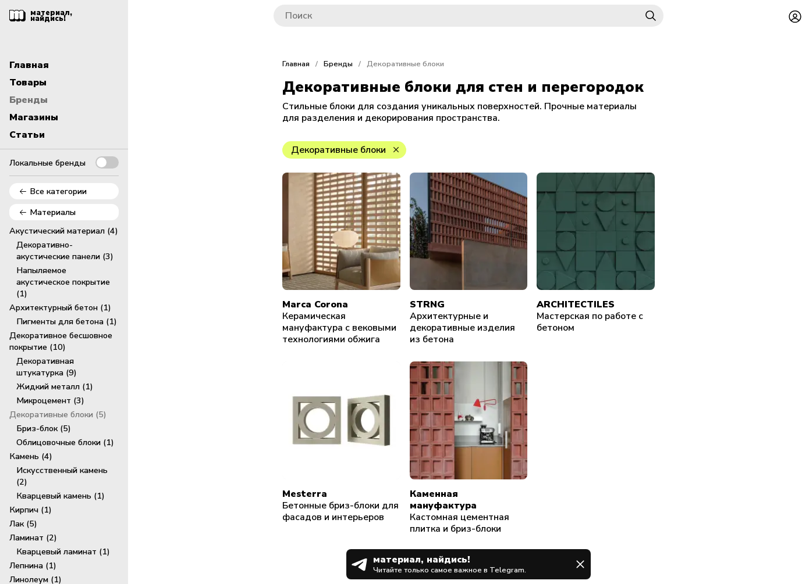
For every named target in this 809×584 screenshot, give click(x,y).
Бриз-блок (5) (43, 428)
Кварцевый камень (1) (60, 495)
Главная (29, 65)
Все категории (53, 191)
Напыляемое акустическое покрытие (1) (63, 281)
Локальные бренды (64, 162)
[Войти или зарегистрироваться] (795, 15)
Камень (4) (30, 456)
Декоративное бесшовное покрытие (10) (60, 341)
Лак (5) (23, 523)
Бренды (28, 100)
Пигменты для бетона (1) (66, 321)
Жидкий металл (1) (54, 386)
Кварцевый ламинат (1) (63, 551)
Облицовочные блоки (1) (65, 442)
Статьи (27, 134)
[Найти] (650, 15)
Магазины (33, 117)
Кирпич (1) (30, 509)
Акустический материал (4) (63, 231)
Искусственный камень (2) (62, 476)
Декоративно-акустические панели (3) (64, 250)
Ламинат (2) (33, 537)
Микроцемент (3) (50, 400)
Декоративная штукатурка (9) (46, 366)
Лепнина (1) (32, 565)
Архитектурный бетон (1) (60, 307)
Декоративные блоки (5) (58, 414)
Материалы (47, 212)
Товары (28, 82)
